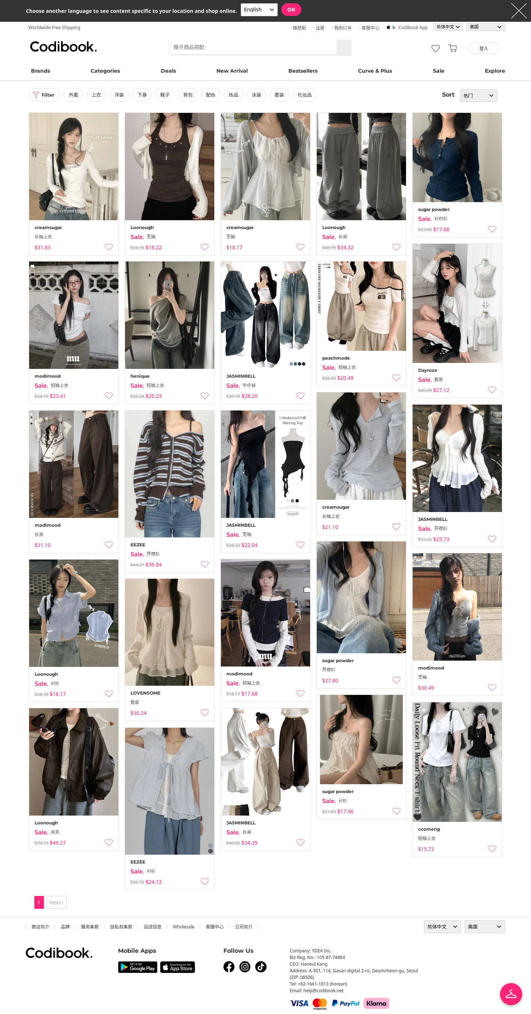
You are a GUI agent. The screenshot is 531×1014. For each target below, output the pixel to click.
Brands (40, 71)
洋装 (121, 94)
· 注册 (318, 28)
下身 (144, 94)
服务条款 (90, 927)
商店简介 (40, 927)
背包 (189, 94)
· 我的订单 (342, 28)
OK (291, 9)
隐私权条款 (121, 927)
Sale (438, 71)
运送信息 (153, 927)
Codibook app (413, 27)
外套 (75, 94)
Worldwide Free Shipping (54, 27)
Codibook (63, 46)
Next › (56, 902)
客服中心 (214, 927)
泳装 (258, 94)
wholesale (183, 927)
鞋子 (166, 94)
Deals (168, 71)
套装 (281, 94)
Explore (495, 71)
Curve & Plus (375, 71)
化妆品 (306, 94)
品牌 (65, 927)
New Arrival (232, 71)
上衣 (98, 94)
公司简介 (244, 927)
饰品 (235, 94)
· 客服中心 (369, 28)
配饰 (212, 94)
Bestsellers (302, 71)
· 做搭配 (298, 28)
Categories (105, 71)
